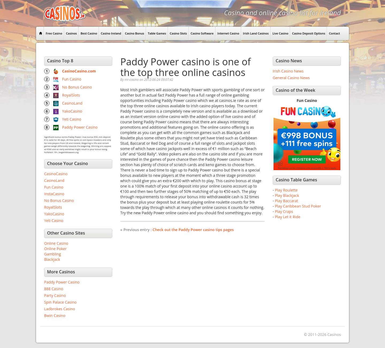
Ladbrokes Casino (59, 308)
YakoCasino (72, 111)
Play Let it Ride (287, 216)
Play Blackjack (287, 195)
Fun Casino (71, 79)
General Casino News (291, 77)
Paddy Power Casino (80, 127)
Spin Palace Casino (60, 302)
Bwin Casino (54, 315)
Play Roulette (286, 190)
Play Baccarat (286, 200)
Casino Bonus (134, 33)
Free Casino (54, 33)
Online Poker (55, 248)
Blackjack (52, 259)
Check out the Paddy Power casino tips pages (193, 229)
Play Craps (284, 211)
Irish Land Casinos (256, 33)
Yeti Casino (71, 119)
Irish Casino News (288, 71)
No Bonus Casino (77, 87)
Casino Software (202, 33)
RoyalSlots (71, 95)
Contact (334, 33)
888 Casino (53, 288)
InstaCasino (54, 193)
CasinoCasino (56, 173)
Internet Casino (228, 33)
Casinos (71, 33)
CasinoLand (72, 103)
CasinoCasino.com (79, 71)
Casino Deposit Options (308, 33)
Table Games (157, 33)
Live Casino (280, 33)
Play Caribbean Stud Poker (298, 206)
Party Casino (55, 295)
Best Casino (88, 33)
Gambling (52, 254)
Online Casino (56, 243)
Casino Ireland (111, 33)
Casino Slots (178, 33)
